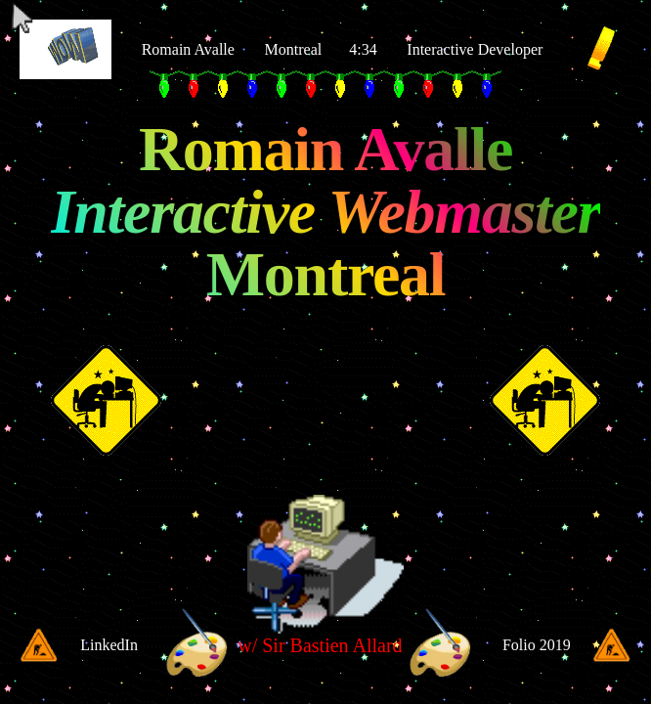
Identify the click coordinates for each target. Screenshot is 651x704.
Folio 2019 (536, 645)
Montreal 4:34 (321, 49)
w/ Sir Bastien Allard (319, 645)
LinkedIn (109, 645)
